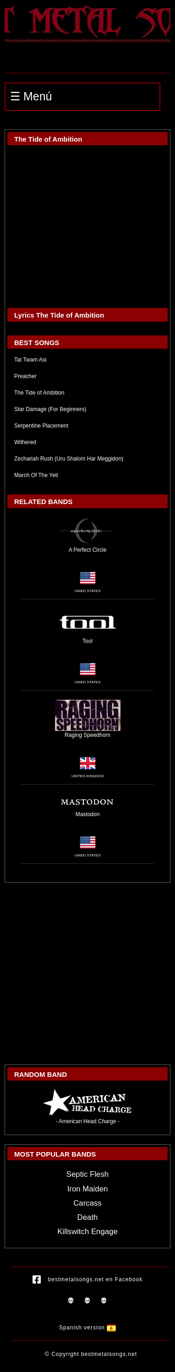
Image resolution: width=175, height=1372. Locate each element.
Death (87, 1217)
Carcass (87, 1203)
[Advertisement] (86, 973)
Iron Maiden (87, 1189)
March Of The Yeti (36, 475)
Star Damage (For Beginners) (50, 409)
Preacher (25, 376)
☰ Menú (31, 96)
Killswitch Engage (87, 1231)
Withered (25, 442)
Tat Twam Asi (30, 360)
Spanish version (87, 1328)
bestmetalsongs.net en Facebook (88, 1279)
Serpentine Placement (41, 426)
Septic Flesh (87, 1174)
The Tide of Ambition (39, 393)
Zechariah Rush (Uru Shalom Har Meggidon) (68, 459)
